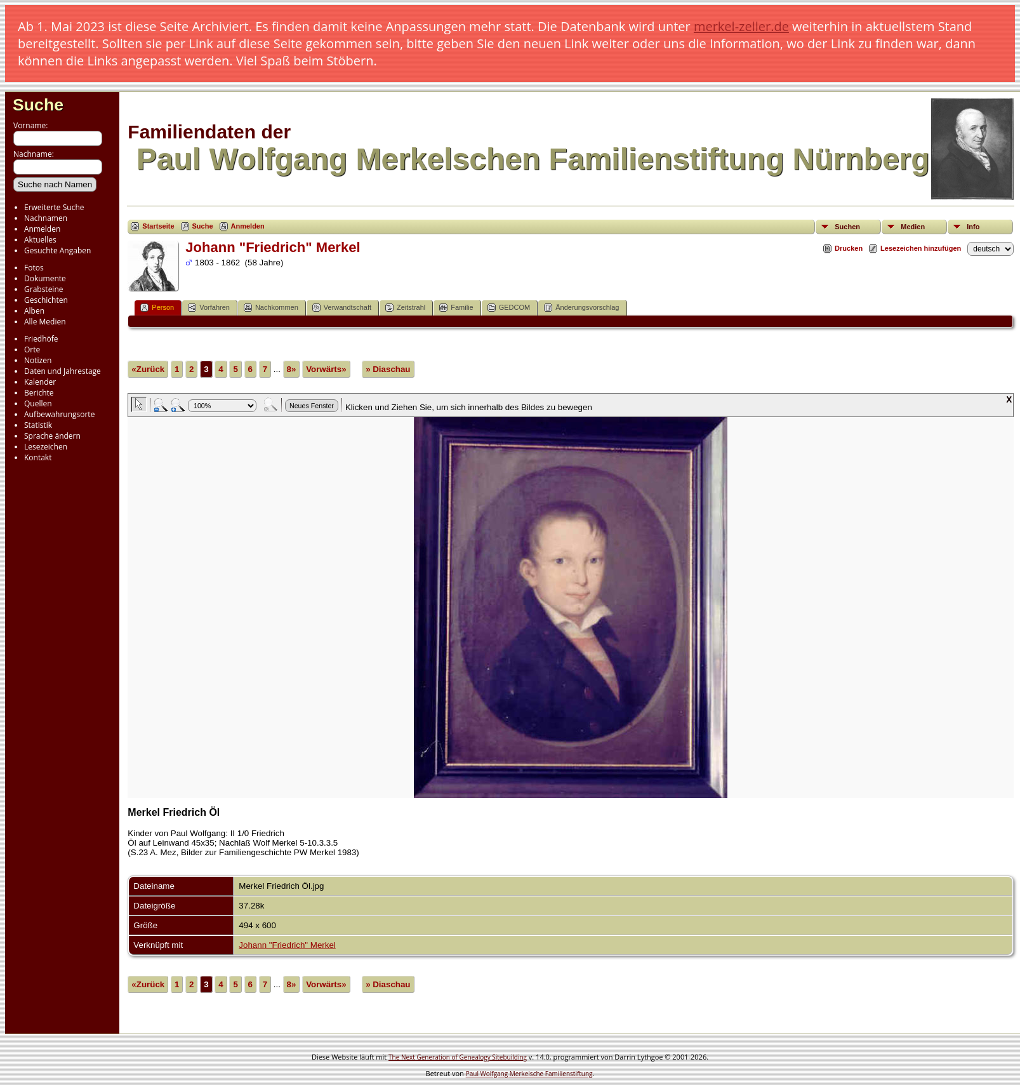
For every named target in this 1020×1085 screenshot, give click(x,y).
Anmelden (42, 228)
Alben (34, 310)
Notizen (37, 360)
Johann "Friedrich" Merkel (287, 945)
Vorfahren (209, 307)
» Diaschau (388, 369)
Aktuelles (40, 239)
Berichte (39, 392)
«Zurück (147, 369)
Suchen (847, 226)
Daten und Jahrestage (62, 371)
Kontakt (37, 457)
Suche (38, 104)
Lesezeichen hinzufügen (920, 248)
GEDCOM (509, 307)
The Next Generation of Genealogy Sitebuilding (457, 1057)
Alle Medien (45, 321)
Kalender (40, 381)
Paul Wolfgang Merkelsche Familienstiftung (529, 1073)
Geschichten (46, 300)
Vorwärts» (326, 369)
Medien (913, 226)
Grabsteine (43, 289)
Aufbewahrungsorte (59, 414)
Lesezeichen (45, 446)
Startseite (158, 226)
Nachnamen (45, 218)
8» (291, 369)
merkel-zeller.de (741, 26)
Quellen (38, 403)
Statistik (38, 425)
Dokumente (45, 278)
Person (157, 307)
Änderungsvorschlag (581, 307)
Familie (456, 307)
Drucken (849, 248)
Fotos (34, 267)
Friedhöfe (41, 338)
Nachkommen (271, 307)
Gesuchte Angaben (57, 250)
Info (973, 226)
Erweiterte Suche (54, 207)
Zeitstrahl (405, 307)
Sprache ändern (52, 435)
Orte (32, 349)
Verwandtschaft (341, 307)
